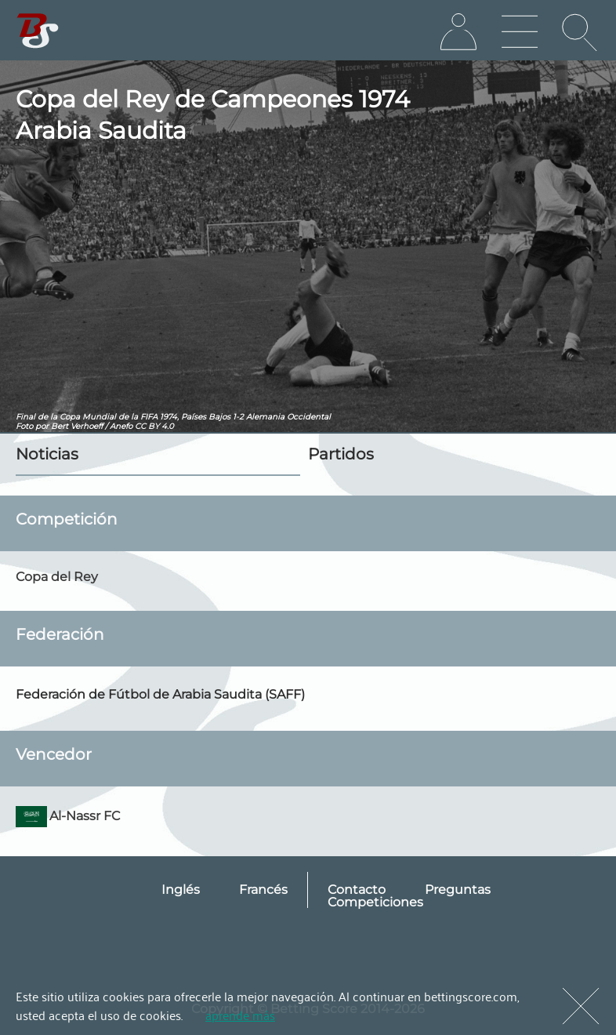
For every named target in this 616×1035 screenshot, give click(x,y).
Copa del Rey (57, 576)
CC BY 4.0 (154, 426)
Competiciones (375, 902)
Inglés (180, 889)
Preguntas (458, 889)
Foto (24, 426)
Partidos (341, 454)
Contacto (357, 889)
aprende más (240, 1015)
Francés (263, 889)
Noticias (47, 454)
